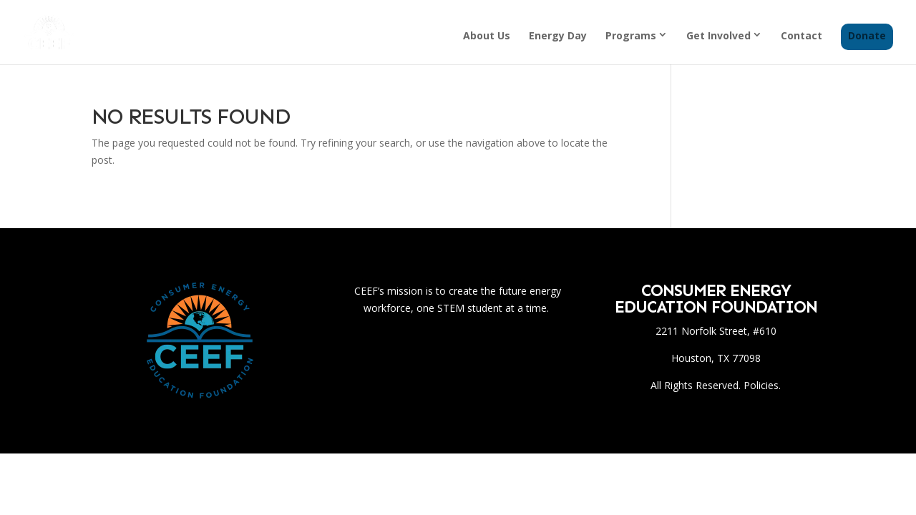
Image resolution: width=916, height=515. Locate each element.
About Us (486, 36)
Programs (630, 35)
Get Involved (718, 35)
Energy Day (558, 36)
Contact (801, 36)
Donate (867, 36)
